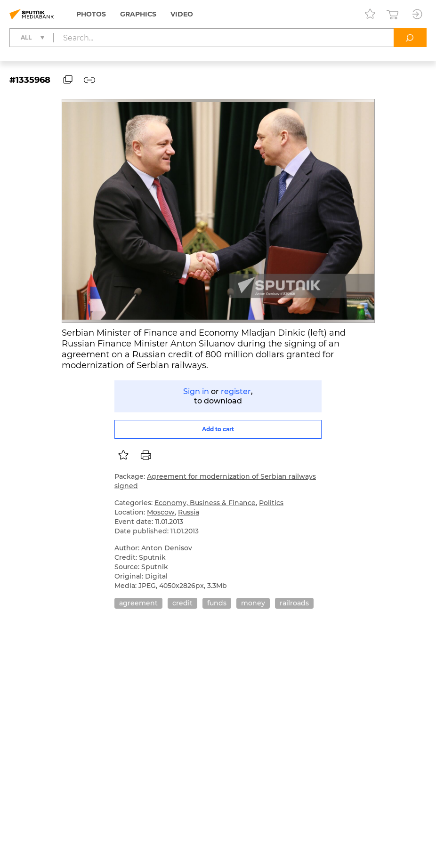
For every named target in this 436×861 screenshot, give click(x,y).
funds (216, 603)
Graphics (138, 14)
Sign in (196, 391)
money (253, 603)
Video (181, 14)
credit (182, 603)
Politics (271, 503)
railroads (294, 603)
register (236, 391)
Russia (188, 512)
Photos (91, 14)
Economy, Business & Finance (205, 503)
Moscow (161, 512)
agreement (138, 603)
